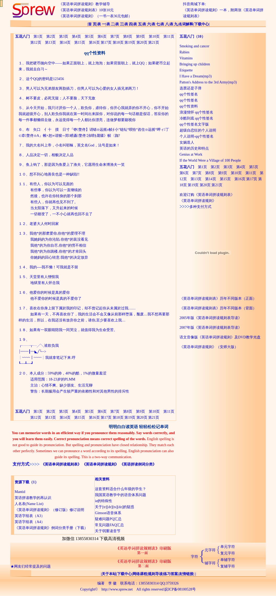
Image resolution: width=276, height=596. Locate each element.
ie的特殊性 (103, 501)
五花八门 (187, 36)
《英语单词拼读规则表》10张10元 (86, 10)
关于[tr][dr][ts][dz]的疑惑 (114, 507)
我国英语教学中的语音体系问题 (120, 495)
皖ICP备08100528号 (180, 589)
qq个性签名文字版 (194, 124)
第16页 (94, 42)
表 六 (146, 24)
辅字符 (210, 563)
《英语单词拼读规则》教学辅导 (84, 4)
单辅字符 (227, 560)
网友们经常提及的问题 (32, 568)
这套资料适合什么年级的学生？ (120, 489)
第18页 (118, 42)
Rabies (184, 52)
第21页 (153, 42)
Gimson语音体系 (108, 513)
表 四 (128, 24)
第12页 (35, 42)
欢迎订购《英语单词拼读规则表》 (207, 195)
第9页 (140, 36)
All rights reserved (150, 589)
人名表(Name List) (29, 504)
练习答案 (170, 574)
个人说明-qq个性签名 (197, 136)
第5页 (89, 36)
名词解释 (186, 24)
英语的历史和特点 (194, 148)
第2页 (50, 36)
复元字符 (227, 553)
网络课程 (140, 574)
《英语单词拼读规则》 (100, 464)
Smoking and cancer (194, 46)
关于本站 (109, 574)
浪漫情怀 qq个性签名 (197, 112)
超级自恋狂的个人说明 (198, 130)
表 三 (119, 24)
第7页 (114, 36)
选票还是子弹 (191, 88)
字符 (194, 557)
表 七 (156, 24)
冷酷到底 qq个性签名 (197, 118)
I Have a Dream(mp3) (196, 76)
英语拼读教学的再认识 (33, 498)
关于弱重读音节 (107, 531)
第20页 (141, 42)
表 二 (110, 24)
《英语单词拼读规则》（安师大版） (209, 347)
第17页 (106, 42)
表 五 (137, 24)
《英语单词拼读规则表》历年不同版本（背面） (218, 308)
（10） (199, 36)
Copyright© (89, 589)
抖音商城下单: (194, 4)
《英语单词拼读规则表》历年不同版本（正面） (218, 298)
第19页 (129, 42)
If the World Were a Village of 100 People (210, 160)
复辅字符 (227, 566)
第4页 (76, 36)
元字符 (210, 550)
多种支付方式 (195, 207)
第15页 (79, 42)
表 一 (101, 24)
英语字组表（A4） (30, 522)
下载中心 (201, 24)
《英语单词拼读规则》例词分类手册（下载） (51, 528)
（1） (33, 482)
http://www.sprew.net (117, 589)
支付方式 (21, 464)
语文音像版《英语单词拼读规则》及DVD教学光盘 (220, 337)
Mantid (20, 492)
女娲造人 (187, 142)
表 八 (164, 24)
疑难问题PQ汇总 (108, 519)
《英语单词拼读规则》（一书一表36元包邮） (95, 16)
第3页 (63, 36)
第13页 (50, 42)
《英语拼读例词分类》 (138, 464)
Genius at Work (191, 154)
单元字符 (227, 547)
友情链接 (186, 574)
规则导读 (155, 574)
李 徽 (112, 583)
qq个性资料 (189, 106)
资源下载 (22, 482)
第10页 (154, 36)
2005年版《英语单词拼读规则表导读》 (211, 318)
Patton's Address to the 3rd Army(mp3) (208, 82)
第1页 (38, 36)
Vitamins (186, 58)
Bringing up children (195, 64)
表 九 (174, 24)
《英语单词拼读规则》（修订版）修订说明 (49, 510)
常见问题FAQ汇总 (109, 525)
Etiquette (186, 70)
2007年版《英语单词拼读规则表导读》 (211, 328)
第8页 (127, 36)
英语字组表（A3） (30, 516)
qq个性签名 (189, 94)
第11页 (168, 36)
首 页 (92, 24)
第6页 (102, 36)
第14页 (65, 42)
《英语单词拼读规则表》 (61, 464)
